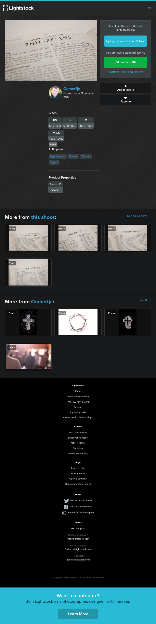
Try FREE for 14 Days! (78, 401)
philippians (57, 156)
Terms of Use (78, 468)
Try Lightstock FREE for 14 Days (125, 41)
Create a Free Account (78, 396)
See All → (145, 300)
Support (78, 407)
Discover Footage (78, 437)
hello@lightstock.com (78, 559)
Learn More (78, 614)
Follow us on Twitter (81, 500)
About (78, 391)
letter (86, 156)
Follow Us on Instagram (81, 512)
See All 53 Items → (139, 216)
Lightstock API (78, 412)
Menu (149, 8)
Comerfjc (71, 89)
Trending (78, 448)
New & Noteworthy (78, 453)
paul (54, 162)
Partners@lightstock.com (78, 549)
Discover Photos (78, 432)
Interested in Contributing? (78, 417)
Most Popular (78, 442)
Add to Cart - (125, 62)
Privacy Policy (78, 473)
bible (73, 156)
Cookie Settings (78, 478)
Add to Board (125, 88)
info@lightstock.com (78, 538)
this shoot (43, 217)
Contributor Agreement (78, 484)
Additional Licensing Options (126, 72)
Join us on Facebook (80, 506)
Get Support (78, 528)
